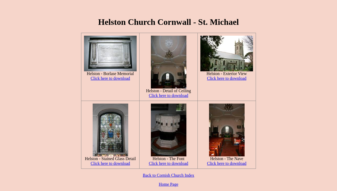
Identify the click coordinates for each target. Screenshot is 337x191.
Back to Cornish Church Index (168, 175)
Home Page (168, 184)
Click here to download (110, 78)
